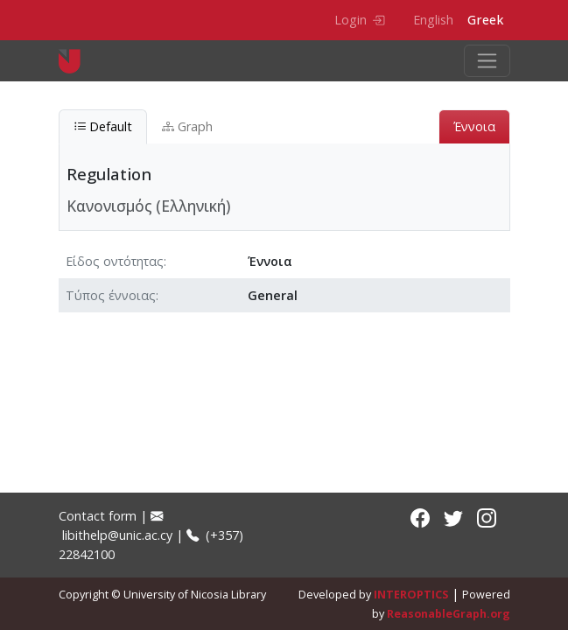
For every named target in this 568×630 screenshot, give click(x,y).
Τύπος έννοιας (111, 295)
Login (359, 19)
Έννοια (474, 126)
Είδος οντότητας (115, 261)
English (433, 19)
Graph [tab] (187, 126)
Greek (485, 19)
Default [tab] (103, 126)
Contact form (98, 516)
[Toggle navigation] (487, 61)
